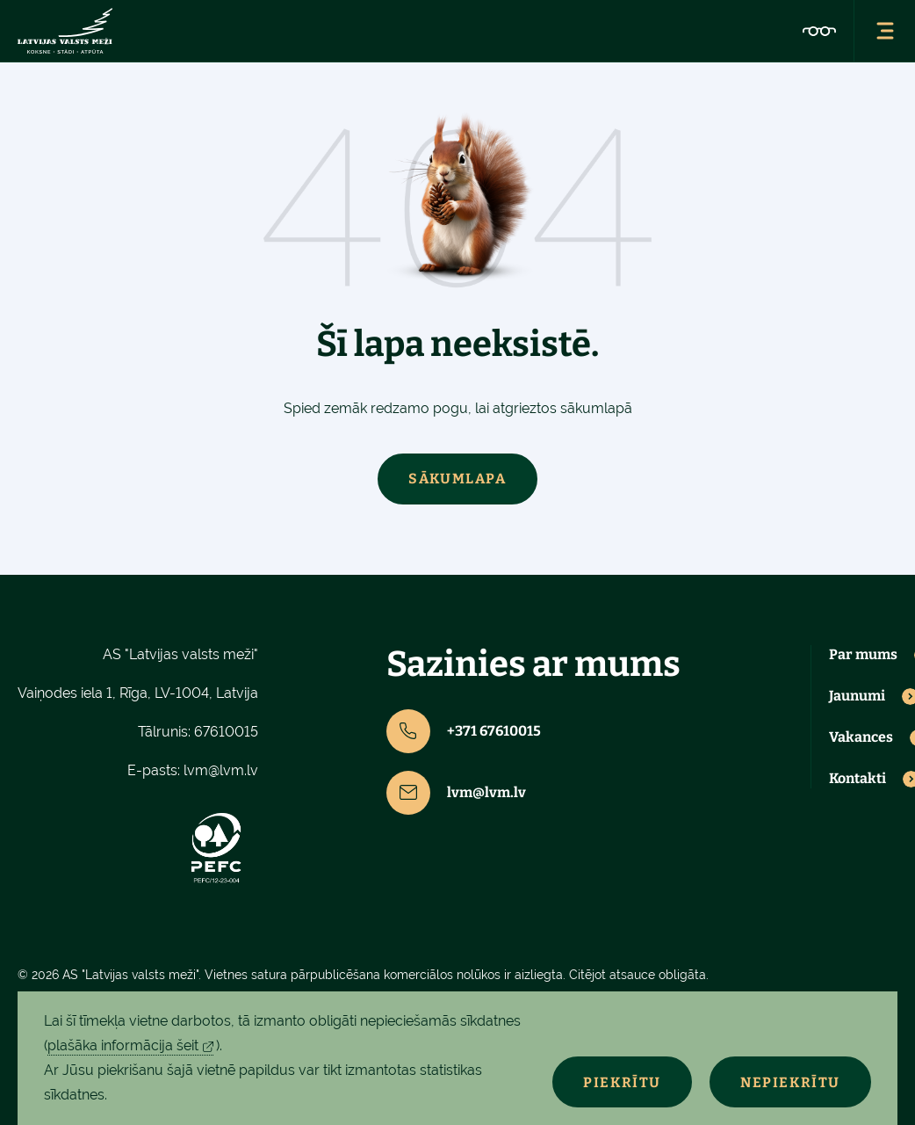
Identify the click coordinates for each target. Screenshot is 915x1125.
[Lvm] (65, 31)
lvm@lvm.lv (221, 770)
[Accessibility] (819, 31)
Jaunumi (857, 696)
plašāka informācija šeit (122, 1045)
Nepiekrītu (790, 1082)
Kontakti (857, 779)
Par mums (863, 655)
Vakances (861, 737)
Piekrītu (622, 1082)
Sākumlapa (457, 478)
